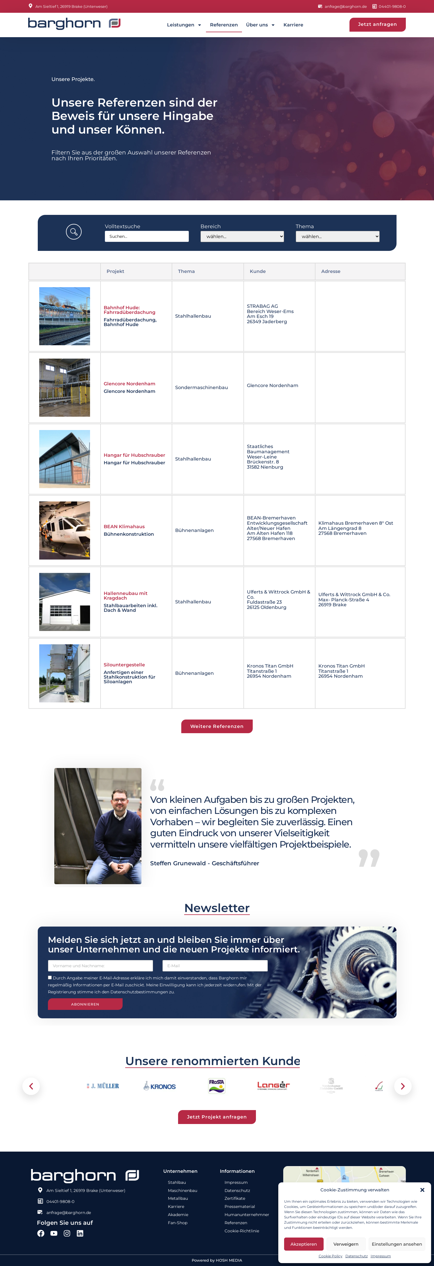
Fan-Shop (177, 1223)
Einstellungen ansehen (397, 1244)
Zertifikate (235, 1198)
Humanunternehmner (247, 1215)
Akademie (178, 1215)
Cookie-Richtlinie (242, 1231)
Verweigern (345, 1244)
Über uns (260, 25)
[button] (422, 1190)
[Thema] (338, 236)
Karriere (293, 25)
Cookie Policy (330, 1256)
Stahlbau (177, 1182)
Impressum (381, 1256)
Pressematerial (240, 1206)
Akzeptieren (303, 1244)
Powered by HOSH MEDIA (217, 1260)
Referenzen (224, 25)
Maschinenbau (182, 1190)
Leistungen (184, 25)
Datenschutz (356, 1256)
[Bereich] (242, 236)
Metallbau (178, 1198)
